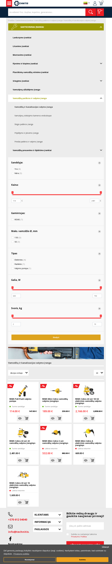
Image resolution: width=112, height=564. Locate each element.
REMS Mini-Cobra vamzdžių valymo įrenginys (55, 400)
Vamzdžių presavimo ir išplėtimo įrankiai (58, 150)
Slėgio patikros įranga (23, 124)
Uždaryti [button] (105, 547)
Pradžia (11, 20)
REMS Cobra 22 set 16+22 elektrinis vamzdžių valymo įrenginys (88, 401)
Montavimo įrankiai (22, 55)
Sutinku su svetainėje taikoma (84, 535)
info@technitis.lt (20, 532)
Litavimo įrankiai (21, 46)
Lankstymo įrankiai (22, 37)
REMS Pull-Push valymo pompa (20, 400)
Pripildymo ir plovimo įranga (26, 133)
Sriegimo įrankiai (58, 80)
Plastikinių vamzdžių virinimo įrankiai (30, 72)
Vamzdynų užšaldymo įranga (26, 89)
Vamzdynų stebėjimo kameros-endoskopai (32, 115)
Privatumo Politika (79, 536)
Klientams (41, 514)
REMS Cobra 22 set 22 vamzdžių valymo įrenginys (22, 442)
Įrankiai (9, 3)
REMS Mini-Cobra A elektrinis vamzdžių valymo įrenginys (88, 443)
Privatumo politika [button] (21, 554)
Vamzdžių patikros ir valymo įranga (48, 20)
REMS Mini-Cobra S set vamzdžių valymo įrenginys (55, 442)
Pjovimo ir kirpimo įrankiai (58, 63)
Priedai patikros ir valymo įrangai (28, 141)
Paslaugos (41, 529)
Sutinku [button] (82, 560)
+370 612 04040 (17, 519)
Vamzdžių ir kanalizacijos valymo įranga (80, 20)
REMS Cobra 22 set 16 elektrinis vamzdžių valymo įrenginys (22, 485)
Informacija (42, 521)
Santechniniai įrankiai (24, 20)
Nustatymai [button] (29, 560)
